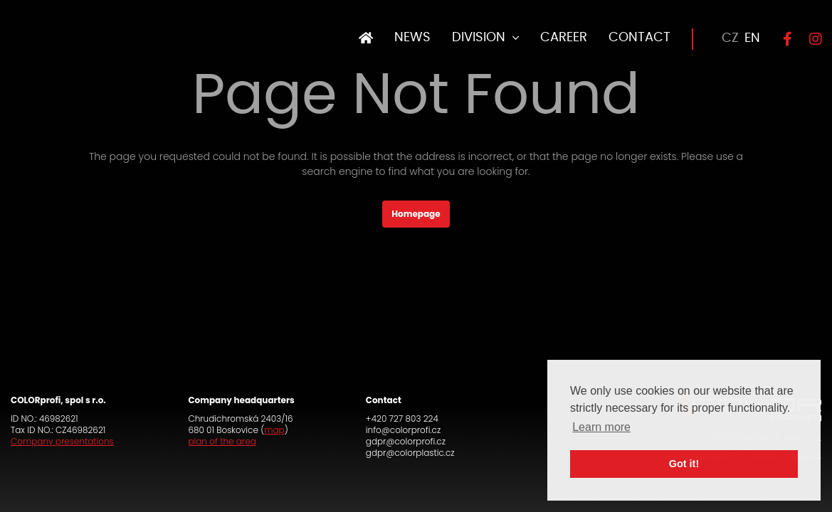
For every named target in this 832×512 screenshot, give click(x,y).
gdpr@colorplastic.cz (410, 453)
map (274, 430)
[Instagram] (811, 39)
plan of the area (222, 441)
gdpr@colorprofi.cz (406, 441)
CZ (730, 38)
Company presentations (62, 441)
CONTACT (639, 37)
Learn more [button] (601, 427)
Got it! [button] (684, 463)
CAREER (563, 37)
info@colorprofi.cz (403, 430)
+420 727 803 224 (402, 418)
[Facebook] (781, 39)
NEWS (412, 37)
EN (752, 38)
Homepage (415, 214)
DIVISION (478, 37)
